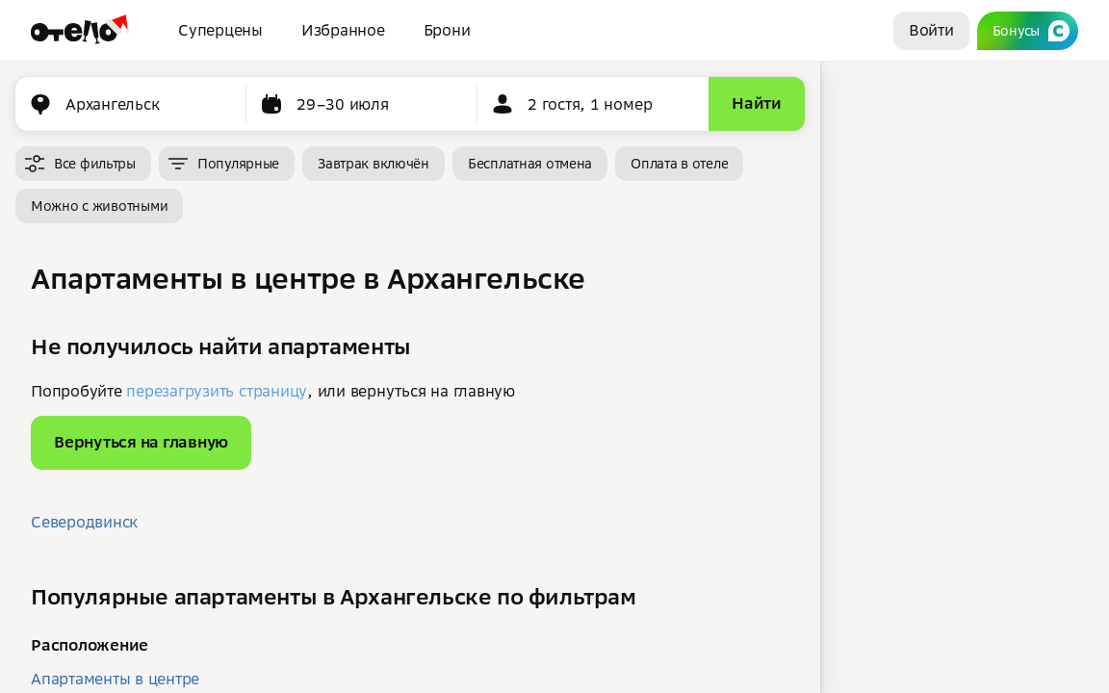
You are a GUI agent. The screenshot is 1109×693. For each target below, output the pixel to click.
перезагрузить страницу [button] (216, 390)
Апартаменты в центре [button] (115, 678)
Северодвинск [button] (84, 521)
